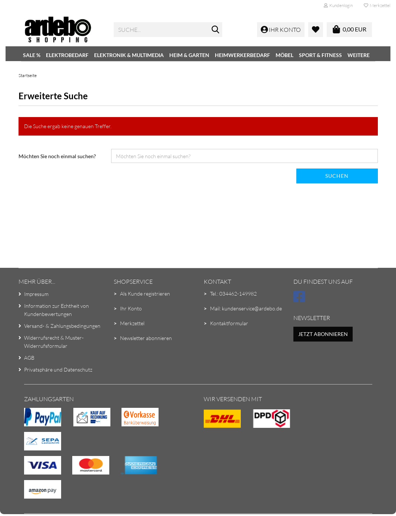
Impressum (36, 294)
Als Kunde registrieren (145, 293)
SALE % (31, 55)
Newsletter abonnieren (146, 338)
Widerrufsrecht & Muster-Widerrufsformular (54, 341)
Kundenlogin (338, 5)
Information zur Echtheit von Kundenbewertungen (56, 310)
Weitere (358, 55)
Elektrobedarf (67, 55)
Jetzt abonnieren (323, 334)
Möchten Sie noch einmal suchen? (57, 156)
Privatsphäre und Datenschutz (58, 369)
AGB (29, 357)
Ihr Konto (131, 308)
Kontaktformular (229, 323)
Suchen (337, 176)
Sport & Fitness (320, 55)
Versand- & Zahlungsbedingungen (62, 326)
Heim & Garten (189, 55)
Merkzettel (377, 5)
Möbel (284, 55)
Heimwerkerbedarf (242, 55)
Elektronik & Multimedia (129, 55)
